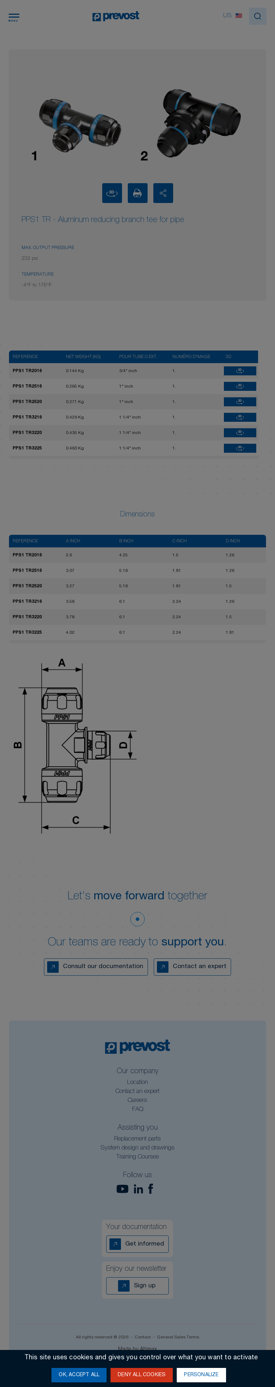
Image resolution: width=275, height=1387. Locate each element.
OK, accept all (79, 1375)
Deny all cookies (142, 1375)
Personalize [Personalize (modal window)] (201, 1375)
